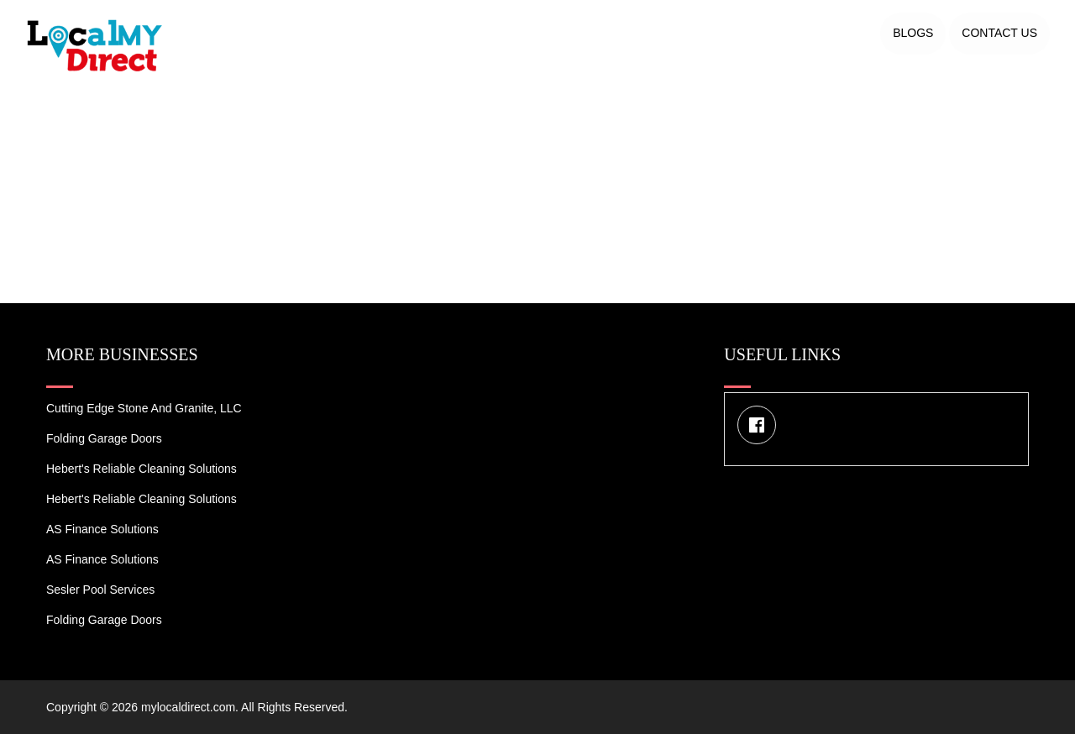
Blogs (913, 32)
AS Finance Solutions (102, 529)
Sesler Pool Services (100, 589)
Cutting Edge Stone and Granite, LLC (144, 408)
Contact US (999, 32)
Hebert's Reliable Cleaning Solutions (141, 468)
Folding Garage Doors (104, 438)
